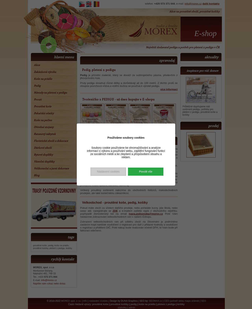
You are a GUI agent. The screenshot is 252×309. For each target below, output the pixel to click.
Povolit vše (145, 171)
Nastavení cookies (108, 171)
